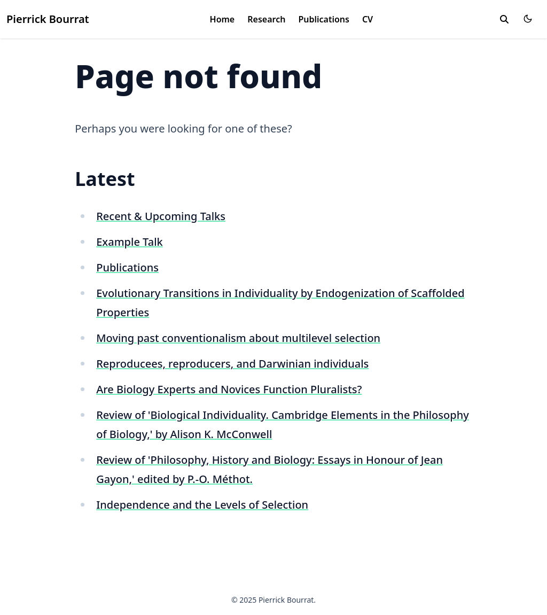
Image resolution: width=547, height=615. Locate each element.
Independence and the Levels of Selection (202, 504)
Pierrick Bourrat (47, 19)
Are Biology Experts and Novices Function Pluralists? (229, 389)
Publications (323, 19)
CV (367, 19)
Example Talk (129, 242)
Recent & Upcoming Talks (160, 216)
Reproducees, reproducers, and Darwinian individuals (232, 363)
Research (266, 19)
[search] (504, 19)
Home (222, 19)
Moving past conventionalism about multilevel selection (238, 338)
